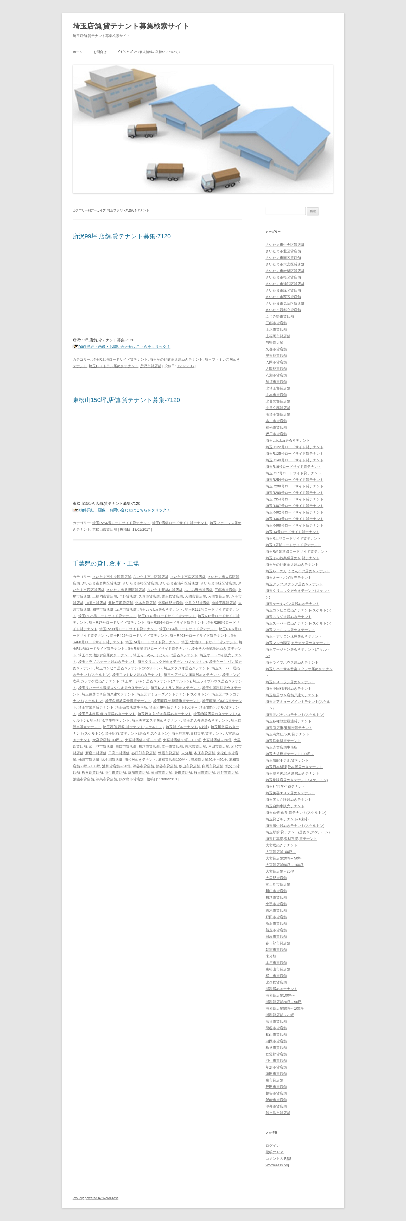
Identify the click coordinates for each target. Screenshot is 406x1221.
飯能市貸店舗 (83, 779)
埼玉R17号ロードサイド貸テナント (117, 622)
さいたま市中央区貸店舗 (111, 577)
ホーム (78, 52)
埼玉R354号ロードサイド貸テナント (188, 629)
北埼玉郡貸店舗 (120, 603)
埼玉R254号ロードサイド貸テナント (121, 523)
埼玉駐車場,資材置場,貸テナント (197, 733)
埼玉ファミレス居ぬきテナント (137, 675)
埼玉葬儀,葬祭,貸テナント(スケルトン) (133, 727)
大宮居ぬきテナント (281, 845)
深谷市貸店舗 (143, 766)
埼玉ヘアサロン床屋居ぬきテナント (192, 675)
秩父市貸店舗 (276, 1048)
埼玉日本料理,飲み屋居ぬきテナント (107, 714)
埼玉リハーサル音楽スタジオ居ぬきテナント (113, 688)
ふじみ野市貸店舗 (198, 590)
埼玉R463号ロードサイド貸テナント (199, 635)
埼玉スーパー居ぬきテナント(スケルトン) (299, 623)
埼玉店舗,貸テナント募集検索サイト (131, 26)
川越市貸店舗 (149, 746)
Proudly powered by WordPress (96, 1198)
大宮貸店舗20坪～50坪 (143, 740)
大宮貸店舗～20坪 (217, 740)
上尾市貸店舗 (276, 329)
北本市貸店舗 (145, 603)
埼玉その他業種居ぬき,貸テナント (293, 558)
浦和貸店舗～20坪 (116, 766)
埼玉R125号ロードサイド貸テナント (107, 616)
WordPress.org (277, 1165)
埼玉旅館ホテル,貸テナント (287, 760)
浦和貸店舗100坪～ (173, 760)
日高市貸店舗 (119, 753)
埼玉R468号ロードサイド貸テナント (294, 525)
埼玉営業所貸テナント (96, 707)
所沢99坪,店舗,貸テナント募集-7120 (122, 236)
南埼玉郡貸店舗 (224, 603)
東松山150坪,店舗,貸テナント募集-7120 (126, 400)
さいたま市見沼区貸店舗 (125, 590)
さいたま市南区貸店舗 (188, 577)
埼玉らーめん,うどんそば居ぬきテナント (165, 655)
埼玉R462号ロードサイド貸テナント (139, 635)
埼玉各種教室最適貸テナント (128, 701)
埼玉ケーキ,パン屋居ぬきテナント (293, 604)
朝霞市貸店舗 (168, 753)
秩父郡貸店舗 (92, 773)
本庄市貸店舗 (204, 753)
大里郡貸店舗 (276, 878)
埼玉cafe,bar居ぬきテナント (161, 609)
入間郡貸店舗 (218, 596)
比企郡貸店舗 (111, 760)
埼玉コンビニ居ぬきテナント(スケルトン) (129, 668)
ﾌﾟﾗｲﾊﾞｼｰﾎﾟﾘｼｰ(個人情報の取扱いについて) (148, 52)
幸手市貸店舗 (172, 746)
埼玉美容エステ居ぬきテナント (156, 720)
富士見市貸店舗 (101, 746)
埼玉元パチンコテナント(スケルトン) (295, 715)
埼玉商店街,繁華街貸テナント (176, 701)
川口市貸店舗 (126, 746)
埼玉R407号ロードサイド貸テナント (294, 506)
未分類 (186, 753)
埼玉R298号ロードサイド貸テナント (294, 486)
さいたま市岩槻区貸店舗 (101, 583)
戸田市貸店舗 (218, 746)
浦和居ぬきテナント (140, 760)
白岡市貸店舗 (212, 766)
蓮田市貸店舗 (161, 773)
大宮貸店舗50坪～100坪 (182, 740)
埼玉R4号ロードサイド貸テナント (152, 642)
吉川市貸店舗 (276, 421)
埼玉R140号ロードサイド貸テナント (167, 616)
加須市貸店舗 (95, 603)
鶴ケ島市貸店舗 (131, 779)
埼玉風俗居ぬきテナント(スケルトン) (295, 826)
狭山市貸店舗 (189, 766)
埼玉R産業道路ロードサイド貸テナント (158, 649)
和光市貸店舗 (103, 609)
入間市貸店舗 (195, 596)
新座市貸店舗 (95, 753)
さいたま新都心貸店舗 (164, 590)
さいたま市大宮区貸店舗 (285, 264)
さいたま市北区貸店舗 (150, 577)
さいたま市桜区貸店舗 (140, 583)
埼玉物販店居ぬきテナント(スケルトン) (297, 780)
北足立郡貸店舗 (197, 603)
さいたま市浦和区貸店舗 (179, 583)
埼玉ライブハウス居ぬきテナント (292, 662)
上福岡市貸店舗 (104, 596)
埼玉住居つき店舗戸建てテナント (108, 694)
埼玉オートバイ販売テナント (288, 578)
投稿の (275, 1152)
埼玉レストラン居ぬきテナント (113, 366)
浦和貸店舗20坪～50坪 (209, 760)
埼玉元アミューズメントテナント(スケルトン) (173, 694)
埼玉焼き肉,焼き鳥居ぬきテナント (165, 714)
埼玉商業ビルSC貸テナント (287, 734)
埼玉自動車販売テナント (285, 806)
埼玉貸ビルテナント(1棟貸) (187, 727)
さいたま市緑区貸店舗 (218, 583)
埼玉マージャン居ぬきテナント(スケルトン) (156, 681)
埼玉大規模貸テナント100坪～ (173, 707)
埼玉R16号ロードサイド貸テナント (294, 467)
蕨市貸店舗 (183, 773)
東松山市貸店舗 (104, 529)
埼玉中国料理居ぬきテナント (288, 689)
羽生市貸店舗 (115, 773)
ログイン (273, 1145)
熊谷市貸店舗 (166, 766)
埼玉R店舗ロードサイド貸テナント (179, 523)
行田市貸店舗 (204, 773)
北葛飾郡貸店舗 (170, 603)
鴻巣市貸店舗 (106, 779)
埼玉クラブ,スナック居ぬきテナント (107, 662)
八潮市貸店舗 (276, 375)
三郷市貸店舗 (225, 590)
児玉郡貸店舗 (172, 596)
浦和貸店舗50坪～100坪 (285, 1008)
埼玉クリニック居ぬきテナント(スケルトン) (172, 662)
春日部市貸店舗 (143, 753)
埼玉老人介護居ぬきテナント (206, 720)
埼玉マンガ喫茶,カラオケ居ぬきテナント (298, 643)
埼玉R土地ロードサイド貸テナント (120, 359)
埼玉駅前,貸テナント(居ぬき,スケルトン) (137, 733)
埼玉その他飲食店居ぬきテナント (176, 359)
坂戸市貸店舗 (126, 609)
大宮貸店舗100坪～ (107, 740)
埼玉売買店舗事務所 (131, 707)
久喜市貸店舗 (149, 596)
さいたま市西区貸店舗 (283, 297)
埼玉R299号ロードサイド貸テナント (128, 629)
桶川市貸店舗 (88, 760)
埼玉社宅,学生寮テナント (110, 720)
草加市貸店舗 (138, 773)
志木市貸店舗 (195, 746)
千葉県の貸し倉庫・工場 (106, 563)
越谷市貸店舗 (227, 773)
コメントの (278, 1159)
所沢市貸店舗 (150, 366)
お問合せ (99, 52)
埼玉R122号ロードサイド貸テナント (294, 447)
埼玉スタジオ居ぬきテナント (187, 668)
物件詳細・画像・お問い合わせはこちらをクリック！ (124, 346)
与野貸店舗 (128, 596)
